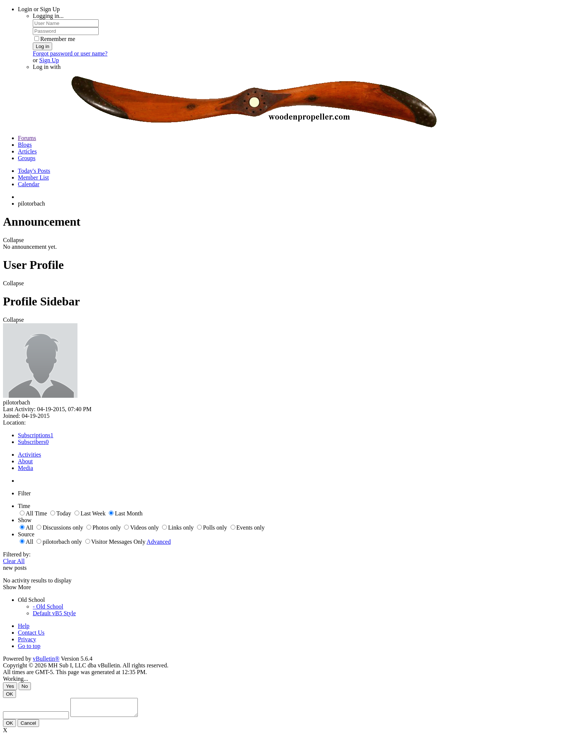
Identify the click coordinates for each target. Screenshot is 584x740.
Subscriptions (34, 435)
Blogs (25, 145)
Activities (29, 454)
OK (9, 694)
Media (25, 468)
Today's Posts (34, 171)
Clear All (14, 561)
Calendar (28, 184)
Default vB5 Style (54, 613)
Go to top (29, 646)
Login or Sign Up (39, 9)
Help (23, 626)
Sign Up (49, 60)
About (25, 461)
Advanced (159, 542)
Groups (26, 158)
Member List (33, 177)
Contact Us (31, 632)
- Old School (48, 606)
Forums (27, 138)
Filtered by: (17, 554)
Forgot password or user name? (70, 53)
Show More (17, 587)
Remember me (54, 39)
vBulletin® (46, 658)
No (25, 686)
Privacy (27, 639)
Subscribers (32, 442)
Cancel (28, 726)
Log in (42, 46)
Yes (10, 686)
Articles (27, 151)
